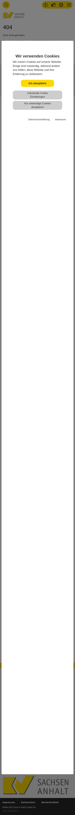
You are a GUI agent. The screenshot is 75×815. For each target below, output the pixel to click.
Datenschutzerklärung (39, 119)
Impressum (60, 119)
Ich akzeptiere (37, 83)
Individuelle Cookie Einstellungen (37, 95)
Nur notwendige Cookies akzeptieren (37, 105)
